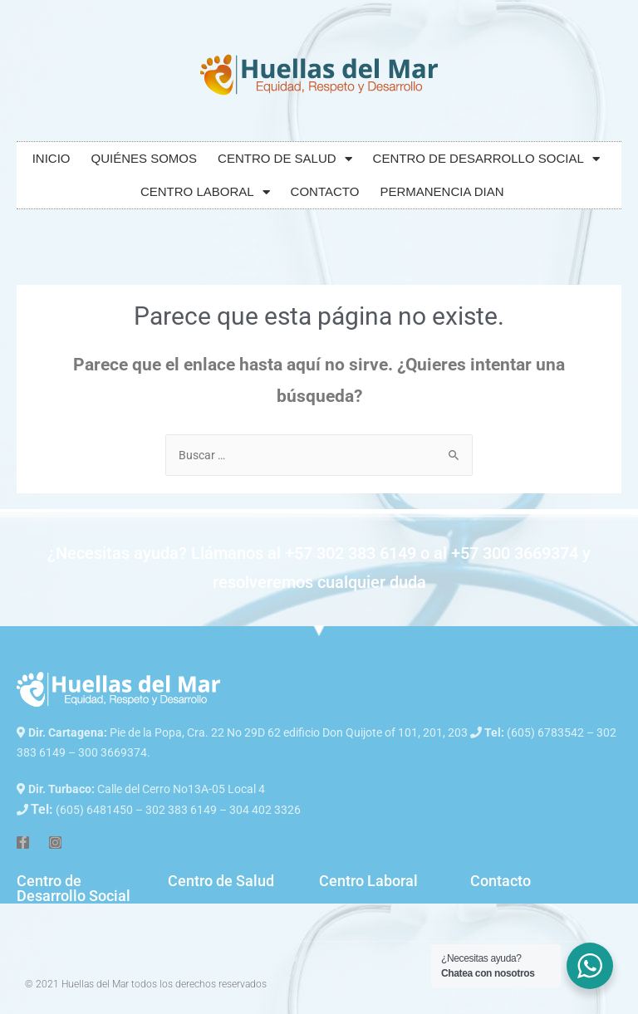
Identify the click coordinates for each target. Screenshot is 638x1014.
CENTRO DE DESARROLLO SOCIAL (486, 159)
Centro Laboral (368, 880)
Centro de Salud (221, 880)
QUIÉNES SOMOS (144, 158)
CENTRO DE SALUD (285, 159)
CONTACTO (325, 191)
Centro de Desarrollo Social (73, 888)
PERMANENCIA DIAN (441, 191)
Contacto (500, 880)
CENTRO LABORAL (205, 192)
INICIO (51, 158)
